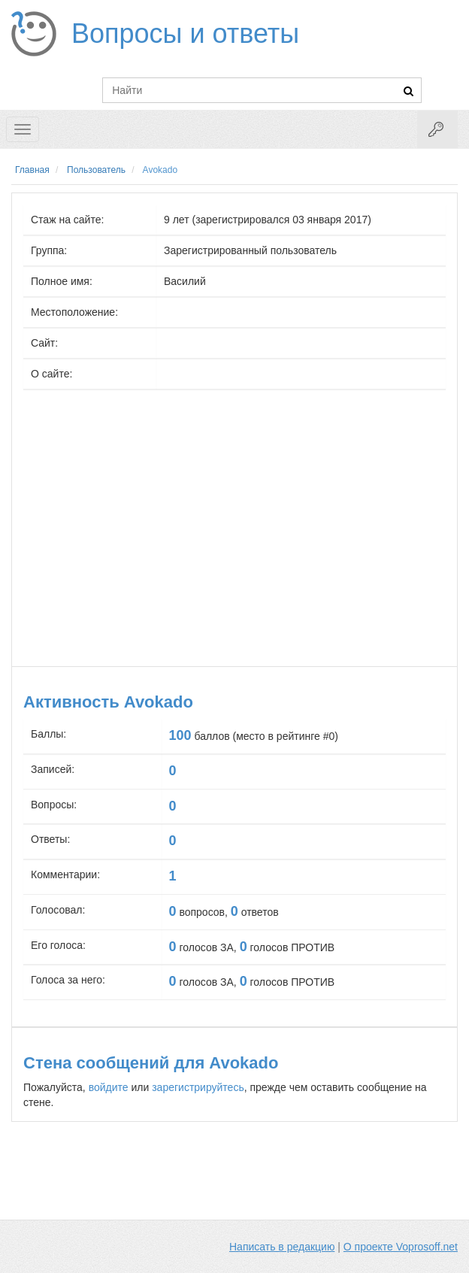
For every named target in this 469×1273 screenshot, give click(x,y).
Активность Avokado (108, 702)
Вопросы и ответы (185, 33)
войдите (109, 1087)
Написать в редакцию (281, 1247)
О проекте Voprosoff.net (400, 1247)
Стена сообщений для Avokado (150, 1062)
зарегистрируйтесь (198, 1087)
